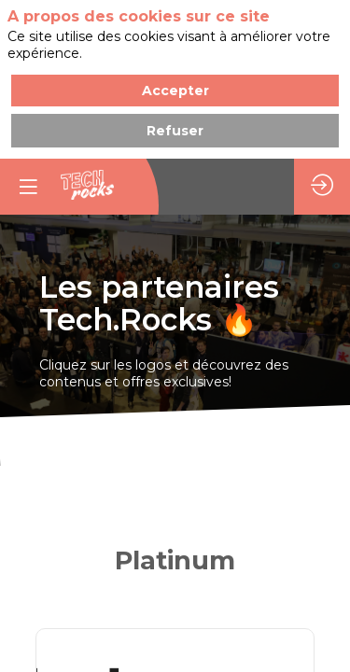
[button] (28, 187)
